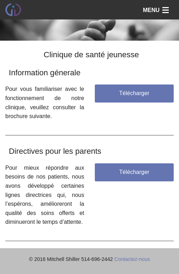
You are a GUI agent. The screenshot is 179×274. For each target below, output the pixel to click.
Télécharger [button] (134, 93)
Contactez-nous (132, 259)
